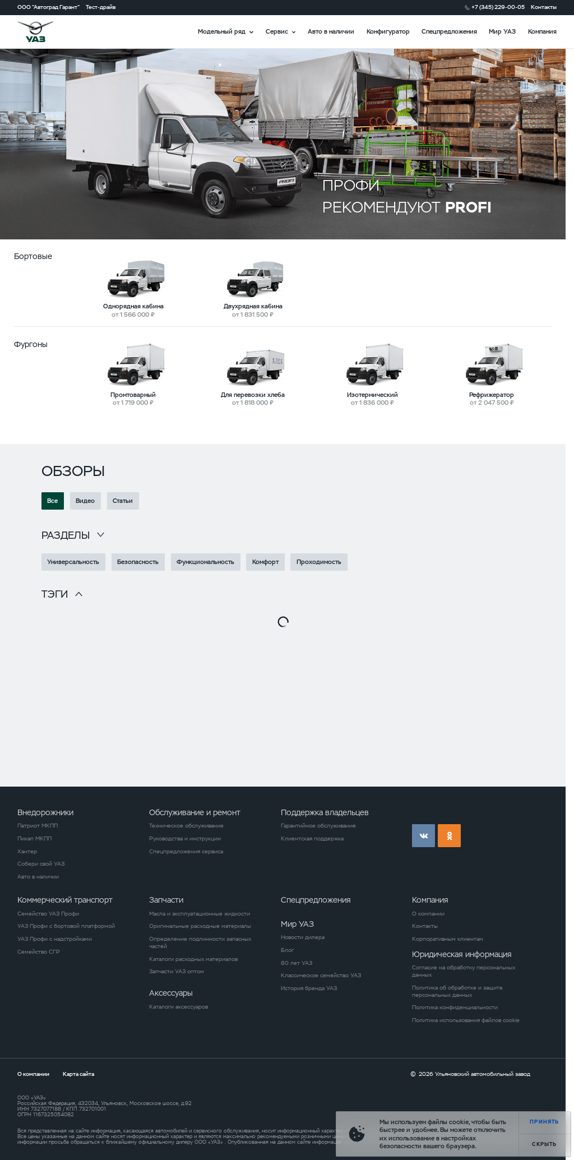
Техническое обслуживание (186, 825)
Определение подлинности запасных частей (200, 943)
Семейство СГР (38, 952)
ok (449, 835)
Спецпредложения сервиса (186, 851)
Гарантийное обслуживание (318, 825)
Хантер (27, 851)
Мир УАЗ (502, 31)
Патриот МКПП (37, 825)
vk (423, 835)
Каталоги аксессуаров (178, 1007)
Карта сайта (78, 1074)
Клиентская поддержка (312, 838)
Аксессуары (171, 993)
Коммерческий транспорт (65, 900)
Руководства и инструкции (185, 838)
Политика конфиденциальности (455, 1007)
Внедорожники (45, 812)
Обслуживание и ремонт (194, 812)
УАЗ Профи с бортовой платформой (66, 926)
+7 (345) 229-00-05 (498, 7)
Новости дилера (303, 937)
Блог (287, 950)
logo (45, 31)
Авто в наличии (331, 31)
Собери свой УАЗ (40, 864)
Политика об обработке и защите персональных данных (457, 992)
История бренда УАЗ (309, 988)
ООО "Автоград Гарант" (48, 7)
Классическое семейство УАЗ (321, 975)
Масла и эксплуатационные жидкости (199, 914)
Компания (542, 31)
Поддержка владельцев (325, 812)
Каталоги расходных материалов (193, 959)
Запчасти (166, 900)
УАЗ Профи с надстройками (54, 939)
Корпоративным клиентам (447, 939)
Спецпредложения (449, 31)
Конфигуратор (388, 31)
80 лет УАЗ (296, 963)
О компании (428, 914)
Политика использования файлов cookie (466, 1020)
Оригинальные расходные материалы (200, 926)
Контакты (544, 7)
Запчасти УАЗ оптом (176, 971)
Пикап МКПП (34, 838)
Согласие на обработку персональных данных (463, 971)
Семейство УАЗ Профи (48, 914)
